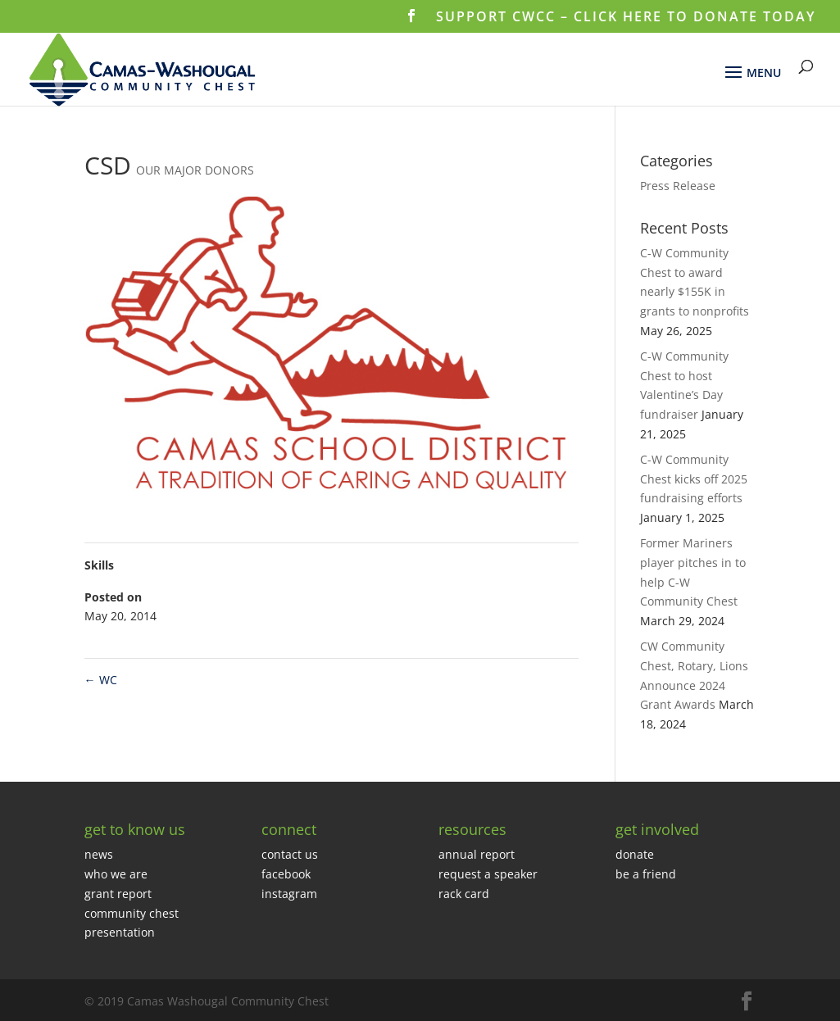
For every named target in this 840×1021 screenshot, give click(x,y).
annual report (476, 854)
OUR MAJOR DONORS (195, 170)
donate (634, 854)
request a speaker (488, 874)
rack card (463, 893)
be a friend (645, 874)
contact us (289, 854)
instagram (289, 893)
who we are (116, 874)
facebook (286, 874)
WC (100, 679)
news (98, 854)
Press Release (677, 185)
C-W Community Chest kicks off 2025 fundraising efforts (693, 479)
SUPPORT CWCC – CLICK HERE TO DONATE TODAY (625, 17)
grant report (118, 893)
